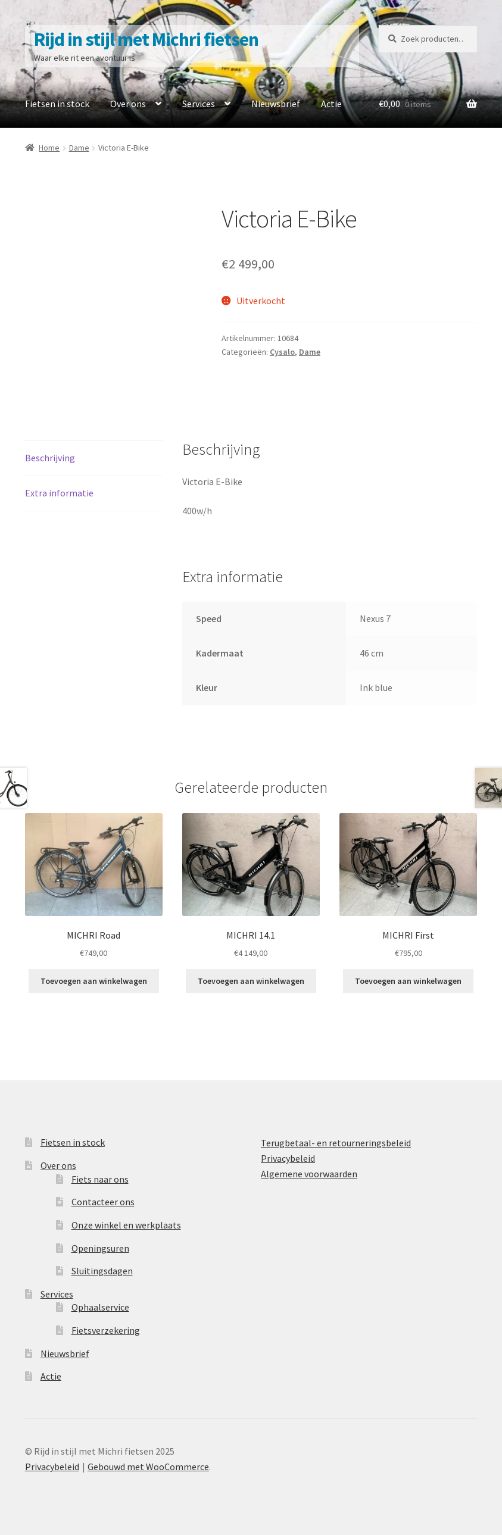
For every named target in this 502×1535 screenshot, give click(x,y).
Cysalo (282, 351)
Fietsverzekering (105, 1330)
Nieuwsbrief (275, 104)
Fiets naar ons (100, 1179)
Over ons (128, 104)
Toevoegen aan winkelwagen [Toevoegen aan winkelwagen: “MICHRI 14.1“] (251, 981)
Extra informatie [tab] (59, 493)
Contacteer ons (103, 1202)
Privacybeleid (288, 1158)
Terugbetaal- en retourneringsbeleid (336, 1143)
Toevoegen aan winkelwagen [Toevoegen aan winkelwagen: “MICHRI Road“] (93, 981)
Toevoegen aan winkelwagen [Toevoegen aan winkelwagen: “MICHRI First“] (408, 981)
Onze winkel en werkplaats (126, 1225)
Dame (79, 147)
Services (198, 104)
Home (49, 147)
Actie (331, 104)
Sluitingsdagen (102, 1271)
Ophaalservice (100, 1307)
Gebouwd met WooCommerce (148, 1467)
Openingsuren (100, 1248)
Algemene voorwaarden (309, 1174)
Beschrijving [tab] (50, 458)
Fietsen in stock (57, 104)
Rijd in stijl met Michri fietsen (146, 39)
